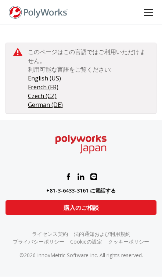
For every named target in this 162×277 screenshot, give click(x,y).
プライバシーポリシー (38, 241)
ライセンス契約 (50, 233)
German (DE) (45, 105)
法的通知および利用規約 (102, 233)
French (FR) (43, 87)
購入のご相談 (81, 208)
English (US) (44, 78)
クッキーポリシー (128, 241)
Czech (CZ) (42, 96)
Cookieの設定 (86, 241)
